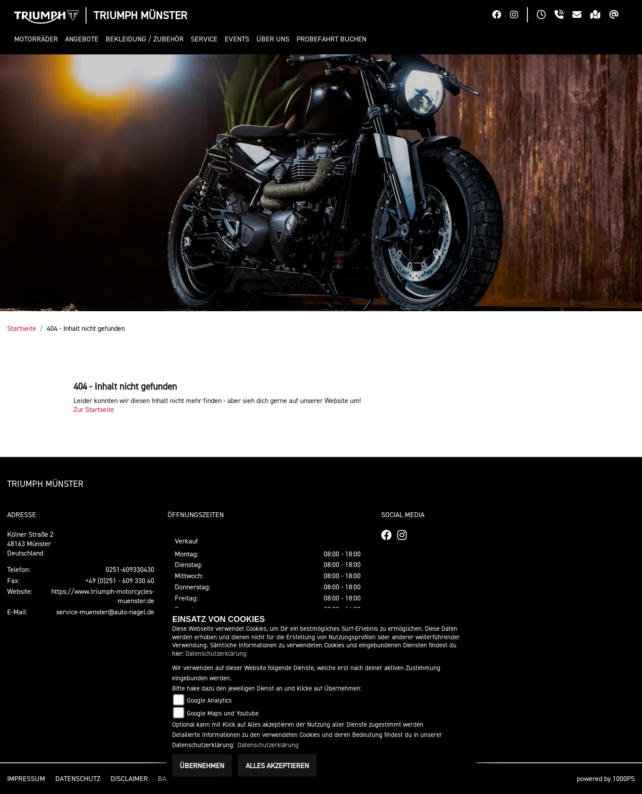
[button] (38, 39)
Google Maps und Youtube (223, 713)
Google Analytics (209, 700)
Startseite (21, 328)
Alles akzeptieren (277, 765)
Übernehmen (202, 765)
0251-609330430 (130, 569)
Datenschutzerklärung (216, 653)
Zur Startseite (94, 409)
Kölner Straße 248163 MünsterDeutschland (30, 543)
